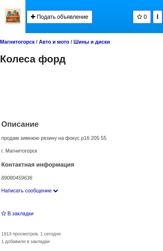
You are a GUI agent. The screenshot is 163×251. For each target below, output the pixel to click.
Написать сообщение (29, 190)
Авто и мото (54, 42)
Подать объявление (59, 17)
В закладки (17, 213)
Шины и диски (91, 42)
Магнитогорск (17, 42)
